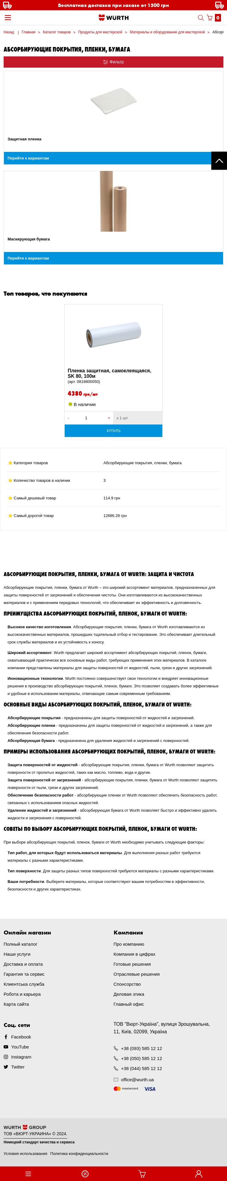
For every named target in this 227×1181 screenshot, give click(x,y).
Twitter (17, 1066)
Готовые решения (132, 964)
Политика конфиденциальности (79, 1153)
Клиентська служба (24, 984)
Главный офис (129, 1004)
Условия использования (25, 1153)
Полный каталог (20, 944)
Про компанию (129, 944)
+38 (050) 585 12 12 (141, 1058)
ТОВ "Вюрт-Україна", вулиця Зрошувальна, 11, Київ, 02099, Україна (162, 1028)
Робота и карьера (22, 994)
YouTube (20, 1046)
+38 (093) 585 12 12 (141, 1048)
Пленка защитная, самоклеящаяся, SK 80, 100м (113, 376)
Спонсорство (127, 984)
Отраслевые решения (137, 974)
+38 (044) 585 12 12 (141, 1068)
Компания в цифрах (134, 954)
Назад (9, 32)
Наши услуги (17, 954)
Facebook (21, 1036)
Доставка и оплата (23, 964)
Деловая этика (129, 994)
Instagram (21, 1056)
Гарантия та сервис (24, 974)
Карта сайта (16, 1004)
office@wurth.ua (137, 1079)
